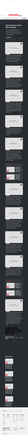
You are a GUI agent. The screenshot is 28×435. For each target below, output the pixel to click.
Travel (14, 417)
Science (4, 424)
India (3, 418)
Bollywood (13, 330)
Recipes (14, 418)
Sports (4, 420)
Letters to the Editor (9, 417)
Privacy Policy (22, 420)
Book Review (14, 420)
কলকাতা (12, 18)
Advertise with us (22, 419)
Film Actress (8, 330)
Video (17, 418)
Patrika (17, 420)
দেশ (20, 18)
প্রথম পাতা (2, 18)
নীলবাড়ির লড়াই (8, 18)
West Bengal (5, 417)
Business (4, 423)
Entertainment (6, 20)
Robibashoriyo (18, 419)
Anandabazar (2, 20)
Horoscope (14, 421)
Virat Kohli (19, 330)
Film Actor (15, 328)
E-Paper (2, 15)
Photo (17, 417)
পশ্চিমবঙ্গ (16, 18)
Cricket (7, 333)
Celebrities (12, 333)
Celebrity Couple (8, 328)
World (4, 419)
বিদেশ (22, 18)
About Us (21, 417)
